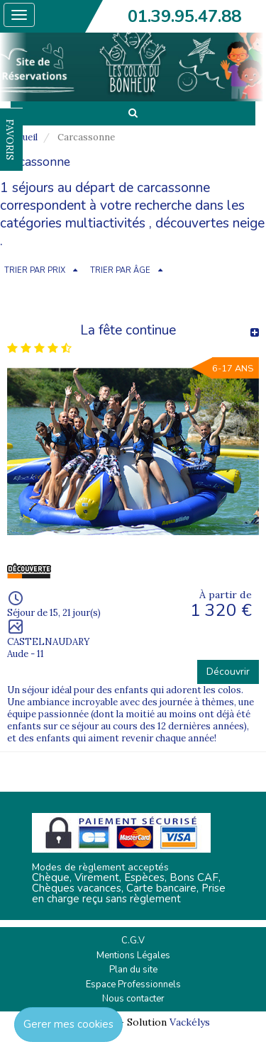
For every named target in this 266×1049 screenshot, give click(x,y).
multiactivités (105, 223)
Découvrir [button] (228, 671)
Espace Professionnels (133, 984)
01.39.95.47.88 (184, 16)
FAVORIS (10, 139)
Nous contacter (133, 998)
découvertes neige (210, 223)
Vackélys (190, 1022)
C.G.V (133, 940)
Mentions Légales (133, 955)
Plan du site (133, 969)
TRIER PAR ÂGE (120, 270)
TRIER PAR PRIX (34, 270)
